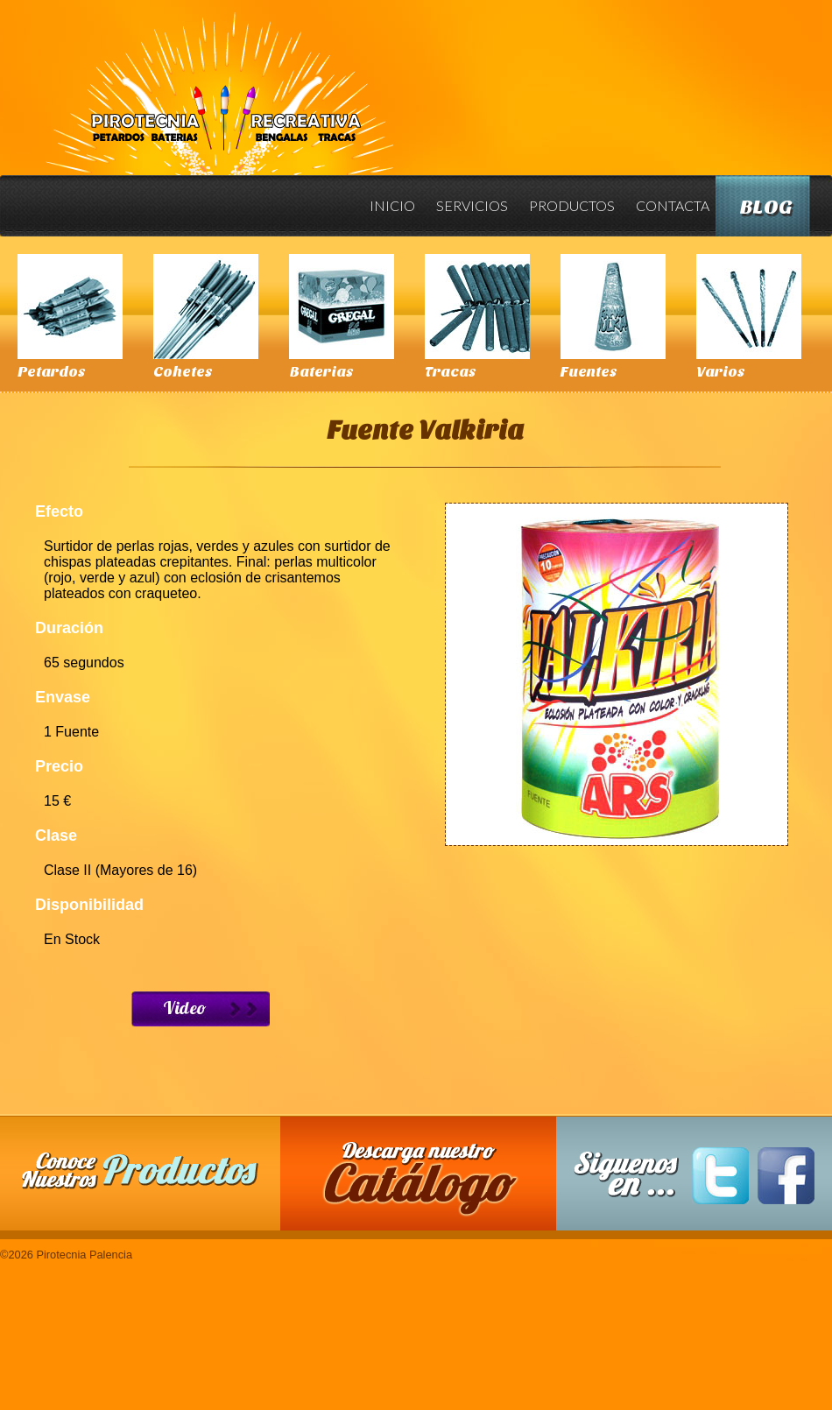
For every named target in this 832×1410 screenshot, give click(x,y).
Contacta (672, 205)
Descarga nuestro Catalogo (427, 1182)
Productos (572, 205)
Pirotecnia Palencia (218, 81)
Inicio (392, 205)
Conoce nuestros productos (140, 1170)
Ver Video (200, 1008)
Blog (766, 207)
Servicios (472, 205)
